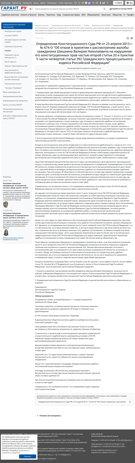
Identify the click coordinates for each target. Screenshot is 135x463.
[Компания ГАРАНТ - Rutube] (104, 3)
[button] (121, 9)
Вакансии (16, 3)
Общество (117, 14)
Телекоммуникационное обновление (13, 110)
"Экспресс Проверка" (13, 88)
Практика (50, 14)
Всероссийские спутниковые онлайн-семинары (16, 78)
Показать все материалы (48, 415)
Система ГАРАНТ (11, 35)
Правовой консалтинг (13, 46)
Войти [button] (118, 3)
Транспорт (106, 14)
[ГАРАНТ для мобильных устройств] (79, 3)
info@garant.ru (66, 455)
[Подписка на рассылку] (75, 3)
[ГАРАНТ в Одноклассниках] (100, 3)
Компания (6, 3)
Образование (93, 14)
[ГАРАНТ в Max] (89, 2)
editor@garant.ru (127, 440)
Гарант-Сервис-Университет (46, 459)
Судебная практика (10, 14)
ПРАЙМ (8, 51)
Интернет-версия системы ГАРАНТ (15, 41)
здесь (99, 68)
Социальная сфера (71, 14)
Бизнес (41, 14)
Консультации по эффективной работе (13, 71)
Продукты (27, 3)
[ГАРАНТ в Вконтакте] (82, 3)
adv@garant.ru (96, 446)
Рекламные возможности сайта (113, 446)
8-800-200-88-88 (96, 434)
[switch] (31, 9)
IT (124, 14)
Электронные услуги (13, 84)
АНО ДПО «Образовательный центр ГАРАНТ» (15, 117)
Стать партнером (66, 3)
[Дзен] (86, 3)
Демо (42, 3)
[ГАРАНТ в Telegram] (93, 3)
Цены (36, 3)
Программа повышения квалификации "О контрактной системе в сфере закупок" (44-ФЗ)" (15, 185)
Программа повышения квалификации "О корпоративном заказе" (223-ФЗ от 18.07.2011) (15, 215)
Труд (59, 14)
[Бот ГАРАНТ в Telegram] (97, 3)
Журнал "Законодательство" (16, 66)
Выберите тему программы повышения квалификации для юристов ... (13, 238)
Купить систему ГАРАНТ (12, 105)
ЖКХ (84, 14)
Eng (129, 3)
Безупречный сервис (13, 31)
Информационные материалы (15, 100)
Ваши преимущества (11, 92)
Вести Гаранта (10, 62)
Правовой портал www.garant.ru (12, 56)
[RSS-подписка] (107, 3)
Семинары (52, 3)
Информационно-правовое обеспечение (14, 25)
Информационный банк (13, 96)
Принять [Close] (27, 456)
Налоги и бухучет (29, 14)
